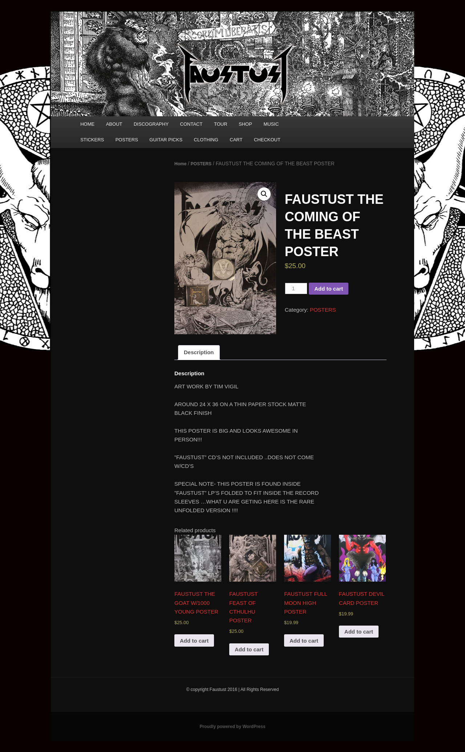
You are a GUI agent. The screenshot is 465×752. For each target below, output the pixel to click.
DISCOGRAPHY (151, 124)
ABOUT (114, 124)
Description (199, 352)
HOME (87, 124)
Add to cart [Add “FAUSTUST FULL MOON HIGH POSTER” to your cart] (304, 641)
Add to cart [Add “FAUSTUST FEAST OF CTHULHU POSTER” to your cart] (249, 649)
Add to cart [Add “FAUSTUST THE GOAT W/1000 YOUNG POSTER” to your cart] (194, 641)
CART (236, 139)
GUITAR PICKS (165, 139)
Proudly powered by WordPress (232, 726)
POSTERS (127, 139)
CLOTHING (206, 139)
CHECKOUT (267, 139)
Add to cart (328, 289)
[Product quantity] (296, 288)
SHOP (245, 124)
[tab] (199, 352)
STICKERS (92, 139)
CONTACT (191, 124)
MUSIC (271, 124)
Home (180, 163)
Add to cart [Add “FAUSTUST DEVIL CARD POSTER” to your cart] (358, 631)
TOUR (220, 124)
